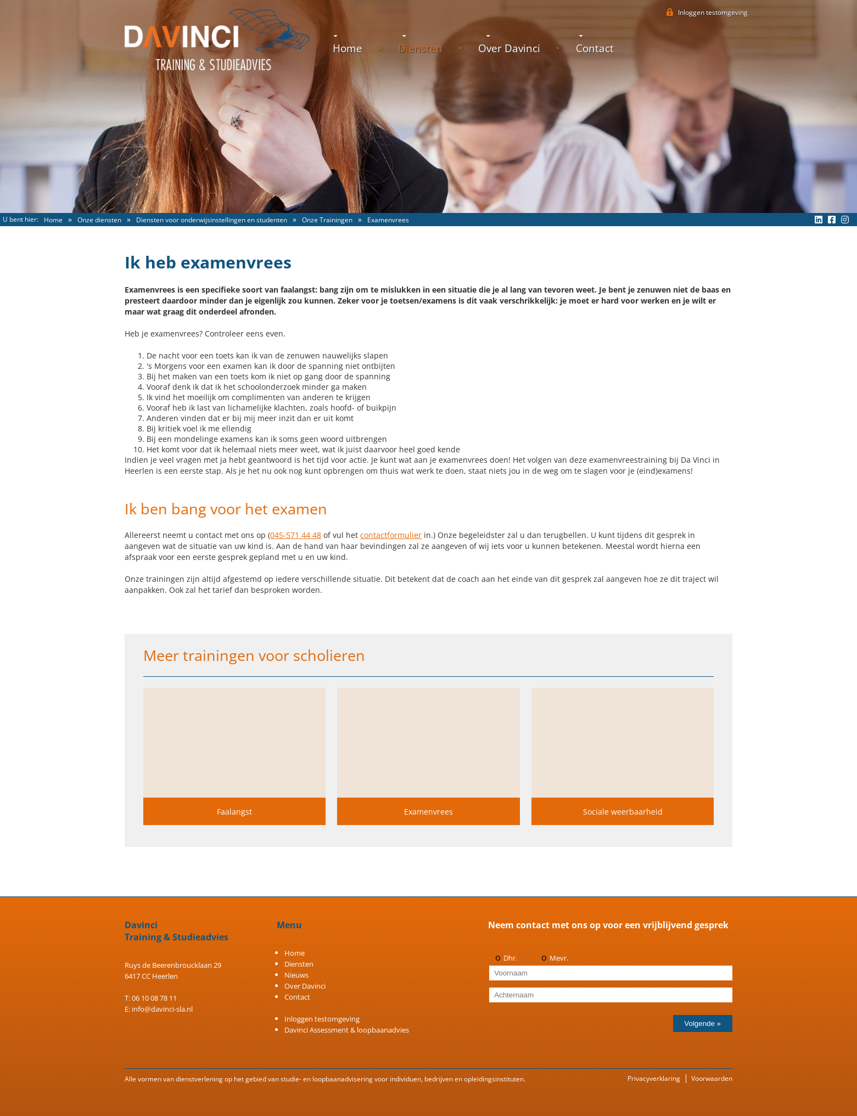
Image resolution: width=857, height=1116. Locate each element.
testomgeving (713, 12)
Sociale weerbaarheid (623, 811)
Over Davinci (509, 48)
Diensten (420, 48)
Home (347, 48)
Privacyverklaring (654, 1078)
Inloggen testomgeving (322, 1019)
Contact (595, 48)
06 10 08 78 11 (154, 998)
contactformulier (391, 535)
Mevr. (559, 958)
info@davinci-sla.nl (162, 1009)
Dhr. (510, 958)
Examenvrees (428, 811)
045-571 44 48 (295, 535)
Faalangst (234, 811)
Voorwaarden (711, 1078)
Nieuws (296, 975)
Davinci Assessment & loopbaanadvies (346, 1030)
